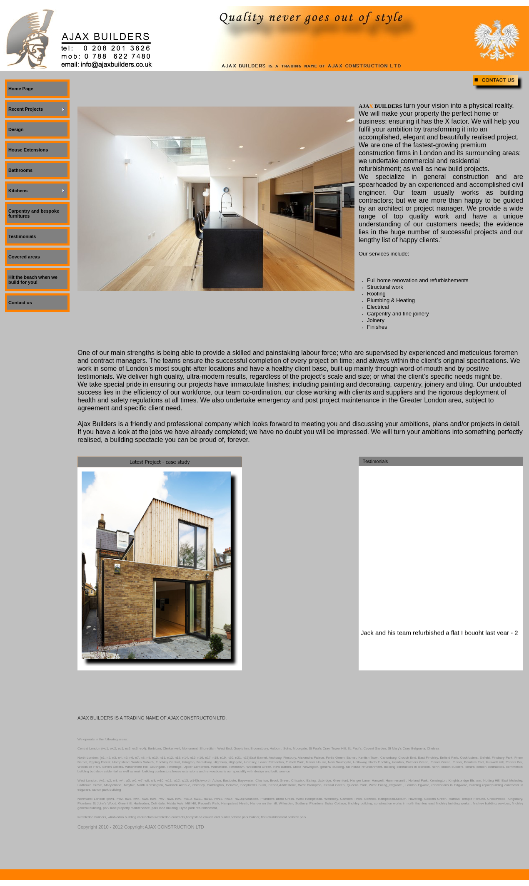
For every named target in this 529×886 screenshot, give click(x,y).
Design (16, 129)
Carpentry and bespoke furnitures (33, 213)
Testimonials (22, 236)
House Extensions (28, 149)
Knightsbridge (459, 780)
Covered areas (24, 256)
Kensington (438, 780)
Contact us (20, 302)
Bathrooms (20, 170)
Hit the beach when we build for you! (32, 280)
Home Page (20, 88)
